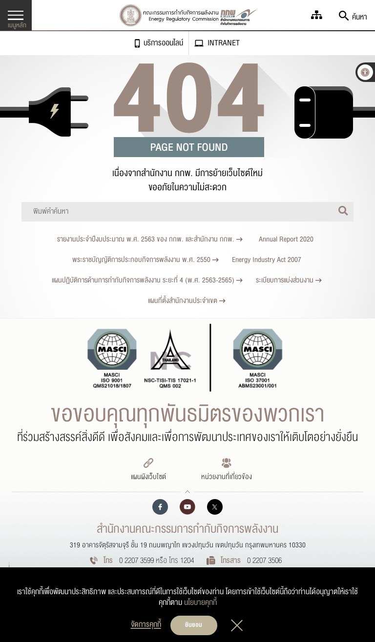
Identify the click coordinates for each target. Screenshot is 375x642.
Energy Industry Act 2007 (266, 260)
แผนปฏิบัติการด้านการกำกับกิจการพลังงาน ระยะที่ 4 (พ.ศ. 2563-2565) (147, 280)
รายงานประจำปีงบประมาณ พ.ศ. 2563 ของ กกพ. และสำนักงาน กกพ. (150, 239)
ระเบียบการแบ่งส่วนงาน (289, 280)
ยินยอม (193, 625)
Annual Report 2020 (286, 239)
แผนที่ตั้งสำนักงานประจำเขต (187, 301)
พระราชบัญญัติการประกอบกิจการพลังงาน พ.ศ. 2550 (145, 260)
